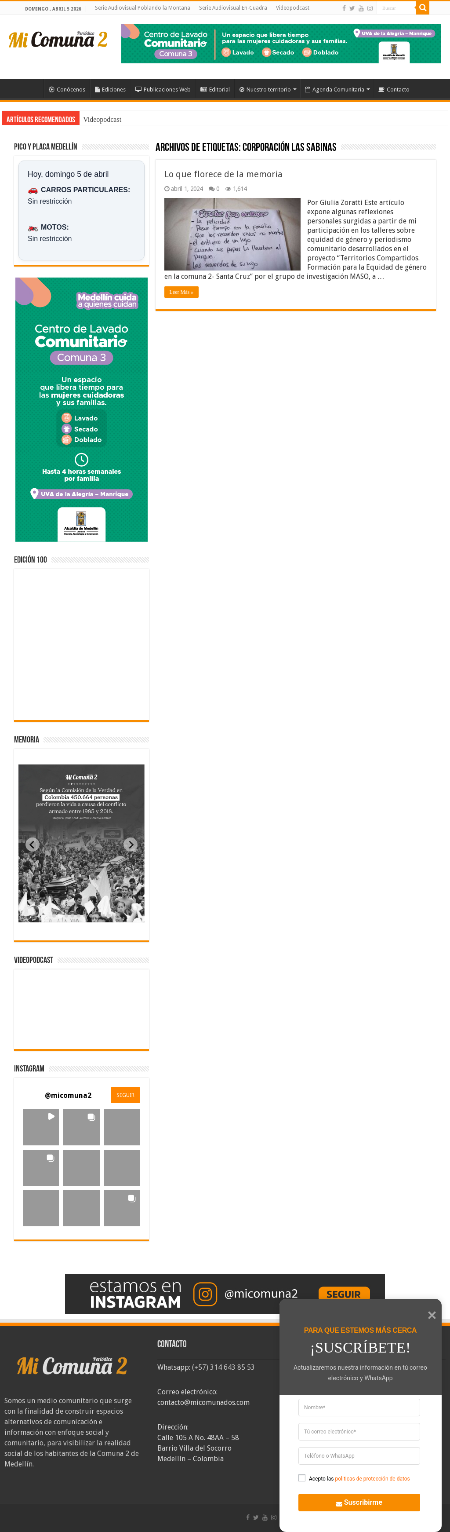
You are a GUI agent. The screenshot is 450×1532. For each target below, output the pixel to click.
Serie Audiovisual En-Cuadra (233, 8)
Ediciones (110, 89)
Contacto (394, 89)
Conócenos (67, 89)
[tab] (54, 916)
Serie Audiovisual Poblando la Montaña (142, 8)
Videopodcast (292, 8)
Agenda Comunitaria (334, 89)
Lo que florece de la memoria (223, 174)
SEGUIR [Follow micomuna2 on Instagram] (125, 1095)
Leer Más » (182, 292)
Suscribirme (354, 1501)
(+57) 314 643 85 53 (223, 1367)
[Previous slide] (32, 844)
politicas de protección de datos (372, 1479)
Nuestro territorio (265, 89)
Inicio (32, 88)
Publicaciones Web (163, 89)
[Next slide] (130, 844)
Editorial (215, 89)
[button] (41, 1127)
